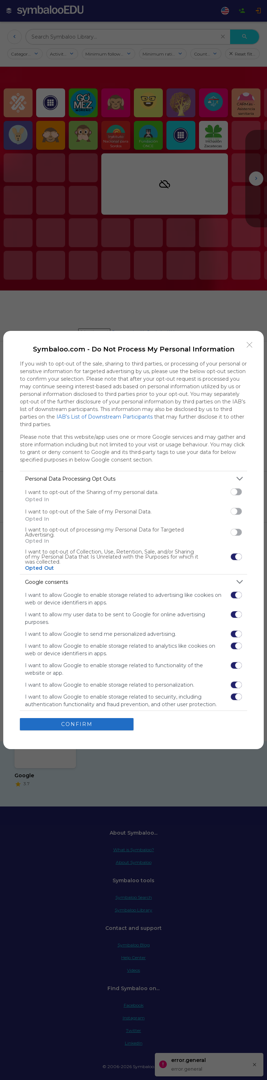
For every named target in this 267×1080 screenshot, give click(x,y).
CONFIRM (77, 724)
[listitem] (133, 478)
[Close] (250, 345)
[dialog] (133, 540)
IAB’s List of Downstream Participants (104, 417)
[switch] (236, 491)
